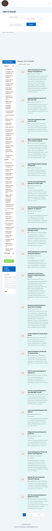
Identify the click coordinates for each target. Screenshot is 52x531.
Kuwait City (38, 102)
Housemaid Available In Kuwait (8, 107)
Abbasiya (45, 375)
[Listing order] (24, 64)
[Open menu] (49, 3)
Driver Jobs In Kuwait (34, 123)
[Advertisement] (26, 45)
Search (31, 24)
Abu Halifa (45, 394)
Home (3, 32)
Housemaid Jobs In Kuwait (35, 185)
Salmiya (45, 232)
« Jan (5, 291)
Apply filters (9, 261)
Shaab (42, 279)
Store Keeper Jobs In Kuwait (9, 151)
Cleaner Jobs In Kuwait (34, 337)
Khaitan (45, 499)
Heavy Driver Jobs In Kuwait (9, 97)
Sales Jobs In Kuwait (33, 355)
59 (39, 514)
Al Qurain (38, 73)
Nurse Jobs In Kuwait (34, 279)
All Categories (8, 69)
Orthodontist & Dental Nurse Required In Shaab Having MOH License (36, 275)
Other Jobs (31, 73)
